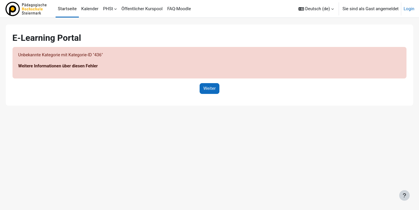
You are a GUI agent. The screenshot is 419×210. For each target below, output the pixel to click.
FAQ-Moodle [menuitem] (179, 8)
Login (409, 8)
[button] (316, 9)
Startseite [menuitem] (67, 8)
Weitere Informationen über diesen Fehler (67, 66)
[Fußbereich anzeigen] (404, 195)
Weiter (209, 88)
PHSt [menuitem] (108, 8)
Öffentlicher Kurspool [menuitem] (141, 8)
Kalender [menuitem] (89, 8)
